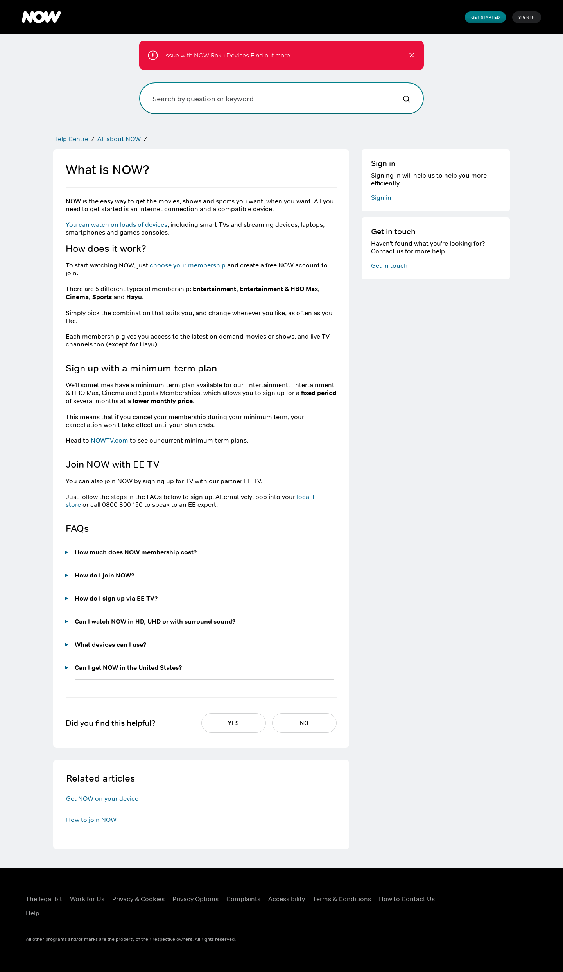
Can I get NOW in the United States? (128, 668)
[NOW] (41, 17)
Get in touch (389, 265)
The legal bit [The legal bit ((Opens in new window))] (44, 899)
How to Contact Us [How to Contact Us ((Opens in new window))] (407, 899)
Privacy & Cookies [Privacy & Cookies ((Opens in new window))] (138, 899)
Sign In (526, 17)
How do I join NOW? (104, 575)
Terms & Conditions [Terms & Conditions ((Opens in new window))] (342, 899)
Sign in (381, 197)
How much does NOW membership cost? (136, 552)
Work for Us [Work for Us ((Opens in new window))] (87, 899)
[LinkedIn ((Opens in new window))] (453, 916)
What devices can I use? (111, 644)
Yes (233, 722)
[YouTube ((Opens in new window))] (514, 894)
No (304, 722)
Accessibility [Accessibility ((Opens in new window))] (286, 899)
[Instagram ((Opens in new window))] (494, 894)
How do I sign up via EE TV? (116, 598)
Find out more (270, 55)
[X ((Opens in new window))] (474, 894)
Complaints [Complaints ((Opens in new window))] (243, 899)
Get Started (485, 17)
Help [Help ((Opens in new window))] (32, 913)
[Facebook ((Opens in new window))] (453, 894)
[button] (411, 55)
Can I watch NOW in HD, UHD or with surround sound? (155, 621)
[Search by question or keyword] (281, 98)
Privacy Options (195, 899)
